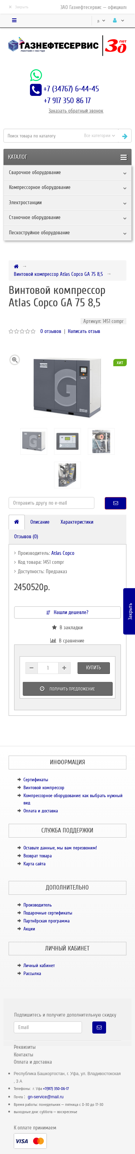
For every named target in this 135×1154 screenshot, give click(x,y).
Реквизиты (24, 1047)
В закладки (67, 627)
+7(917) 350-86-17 (56, 1088)
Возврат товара (37, 856)
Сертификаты (35, 780)
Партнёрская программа (46, 921)
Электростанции (25, 202)
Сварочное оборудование (35, 172)
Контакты (23, 1055)
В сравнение (67, 641)
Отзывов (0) (26, 536)
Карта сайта (34, 864)
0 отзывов (50, 331)
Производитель (37, 905)
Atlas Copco (62, 553)
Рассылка (32, 973)
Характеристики (77, 522)
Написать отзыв (84, 331)
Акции (29, 929)
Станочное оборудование (35, 217)
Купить (93, 668)
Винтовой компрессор (43, 788)
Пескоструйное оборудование (39, 232)
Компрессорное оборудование (40, 187)
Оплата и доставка (40, 811)
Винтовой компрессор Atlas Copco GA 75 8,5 (58, 274)
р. (101, 21)
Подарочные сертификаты (47, 913)
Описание (40, 522)
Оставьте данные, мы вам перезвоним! (60, 848)
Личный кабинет (39, 965)
